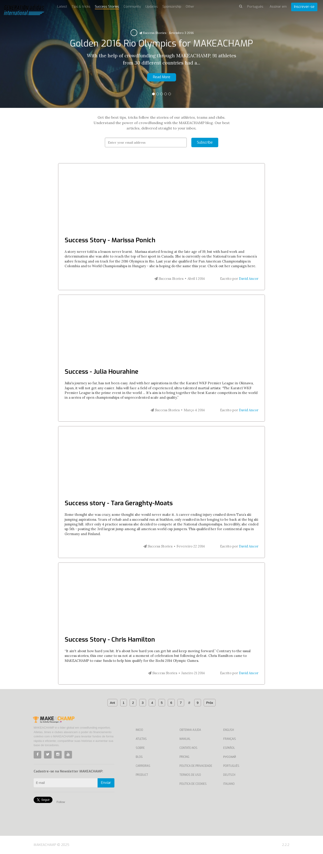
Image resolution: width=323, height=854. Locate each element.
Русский (229, 757)
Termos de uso (190, 775)
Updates (151, 6)
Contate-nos (188, 748)
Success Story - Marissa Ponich (110, 240)
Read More (161, 77)
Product (142, 775)
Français (229, 739)
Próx (209, 703)
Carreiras (143, 766)
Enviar (106, 782)
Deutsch (229, 775)
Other (190, 6)
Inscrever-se (304, 6)
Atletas (141, 739)
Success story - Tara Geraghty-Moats (119, 503)
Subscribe (205, 142)
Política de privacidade (195, 766)
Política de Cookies (193, 784)
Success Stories (152, 33)
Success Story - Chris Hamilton (110, 639)
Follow (61, 802)
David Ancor (248, 278)
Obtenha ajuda (190, 730)
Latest (62, 6)
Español (229, 748)
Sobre (140, 748)
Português (231, 766)
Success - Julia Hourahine (101, 371)
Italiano (229, 784)
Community (132, 6)
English (228, 730)
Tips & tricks (81, 6)
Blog (139, 757)
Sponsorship (171, 6)
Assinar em (278, 6)
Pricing (184, 757)
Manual (184, 739)
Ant (112, 703)
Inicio (139, 730)
